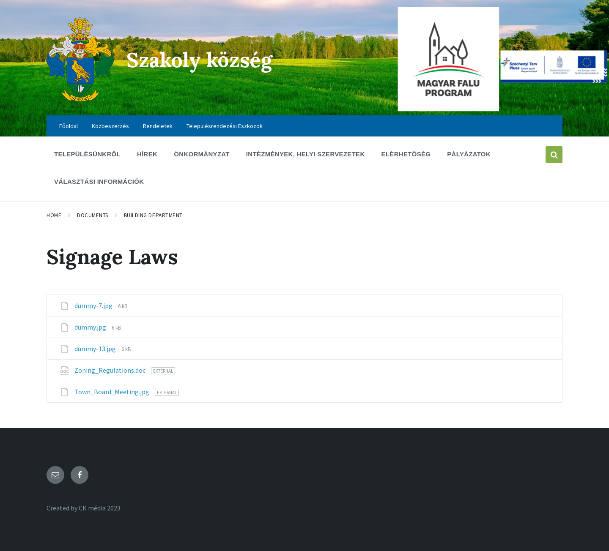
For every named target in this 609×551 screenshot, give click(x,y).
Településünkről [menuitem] (87, 154)
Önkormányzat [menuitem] (202, 154)
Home (54, 215)
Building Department (153, 215)
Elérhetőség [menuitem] (406, 154)
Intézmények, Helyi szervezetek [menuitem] (305, 154)
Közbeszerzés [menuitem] (110, 126)
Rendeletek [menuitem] (158, 126)
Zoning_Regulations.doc (110, 370)
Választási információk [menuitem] (99, 181)
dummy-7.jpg (94, 305)
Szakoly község (199, 60)
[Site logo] (80, 99)
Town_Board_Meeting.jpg (112, 391)
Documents (92, 215)
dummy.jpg (90, 327)
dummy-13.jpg (95, 348)
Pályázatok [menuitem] (469, 154)
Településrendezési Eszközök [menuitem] (225, 126)
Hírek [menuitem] (147, 154)
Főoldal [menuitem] (68, 126)
